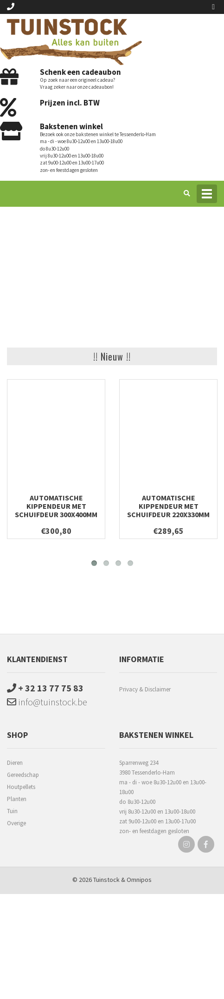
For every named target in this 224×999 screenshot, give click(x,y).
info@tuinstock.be (47, 702)
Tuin (12, 811)
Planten (16, 799)
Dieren (15, 763)
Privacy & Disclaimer (145, 689)
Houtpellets (21, 787)
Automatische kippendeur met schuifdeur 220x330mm (168, 506)
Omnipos (139, 879)
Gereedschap (23, 775)
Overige (16, 823)
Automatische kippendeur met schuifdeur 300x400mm (56, 506)
